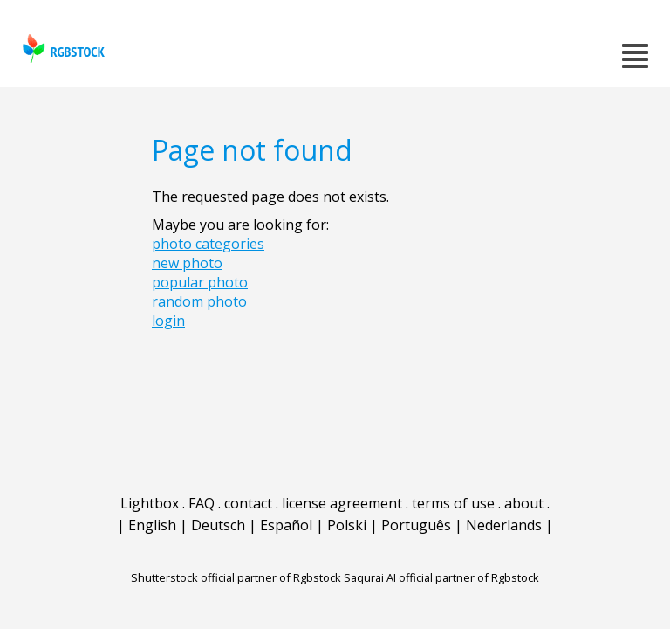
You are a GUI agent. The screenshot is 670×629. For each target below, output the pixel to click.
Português (416, 525)
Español (286, 525)
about (524, 503)
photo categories (208, 243)
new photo (187, 263)
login (168, 320)
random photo (199, 301)
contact (248, 503)
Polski (346, 525)
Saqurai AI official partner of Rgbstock (441, 577)
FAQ (201, 503)
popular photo (200, 282)
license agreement (342, 503)
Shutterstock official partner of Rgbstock (236, 577)
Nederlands (504, 525)
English (152, 525)
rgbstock (61, 48)
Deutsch (218, 525)
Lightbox (149, 503)
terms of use (453, 503)
